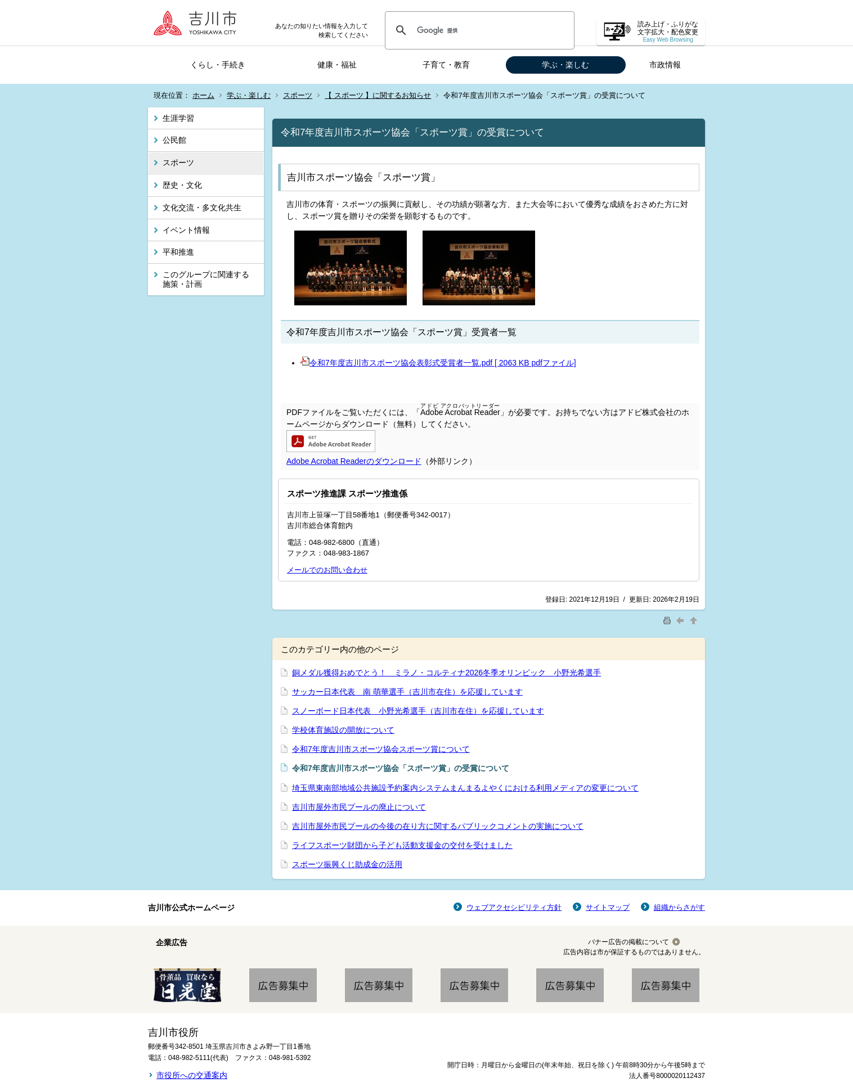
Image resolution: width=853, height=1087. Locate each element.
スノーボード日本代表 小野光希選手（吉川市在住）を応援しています (418, 710)
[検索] (478, 30)
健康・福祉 (337, 64)
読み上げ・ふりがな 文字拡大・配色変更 (668, 31)
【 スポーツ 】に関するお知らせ (378, 95)
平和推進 (178, 251)
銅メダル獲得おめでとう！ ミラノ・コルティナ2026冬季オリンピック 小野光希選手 (446, 672)
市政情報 (665, 64)
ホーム (203, 95)
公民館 (174, 140)
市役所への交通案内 (191, 1075)
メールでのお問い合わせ (327, 570)
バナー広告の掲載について (628, 942)
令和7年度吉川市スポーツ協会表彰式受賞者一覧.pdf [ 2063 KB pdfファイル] (438, 362)
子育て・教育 (446, 64)
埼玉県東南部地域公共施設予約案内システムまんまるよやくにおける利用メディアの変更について (465, 787)
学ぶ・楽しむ (565, 64)
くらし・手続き (217, 64)
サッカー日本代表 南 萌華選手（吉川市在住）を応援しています (407, 691)
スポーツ (297, 95)
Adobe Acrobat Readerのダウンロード (353, 461)
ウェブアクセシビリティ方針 (514, 907)
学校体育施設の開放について (343, 729)
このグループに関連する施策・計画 (206, 279)
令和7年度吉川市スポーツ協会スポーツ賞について (381, 749)
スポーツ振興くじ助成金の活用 (347, 864)
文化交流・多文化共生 (202, 207)
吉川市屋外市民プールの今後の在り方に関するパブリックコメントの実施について (437, 826)
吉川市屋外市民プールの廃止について (359, 806)
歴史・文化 (182, 185)
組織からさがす (679, 907)
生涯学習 (178, 118)
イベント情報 (186, 229)
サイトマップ (608, 907)
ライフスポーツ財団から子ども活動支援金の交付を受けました (402, 845)
